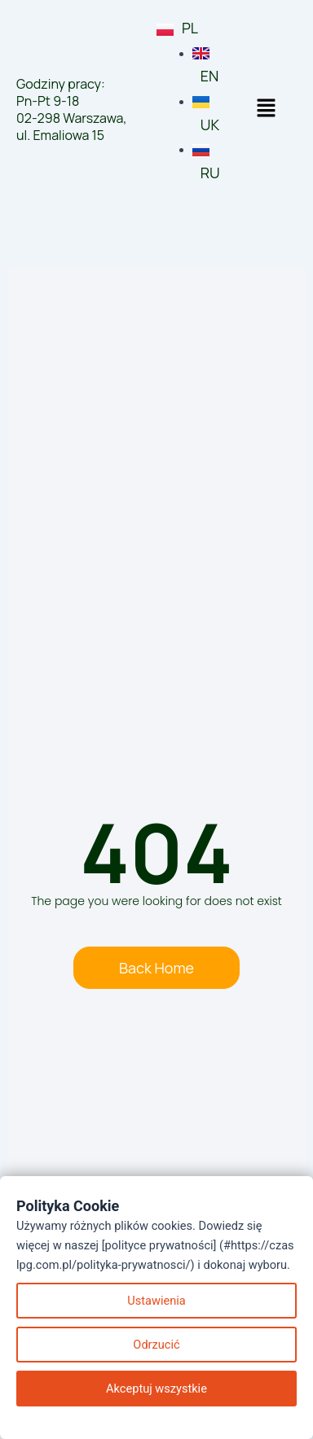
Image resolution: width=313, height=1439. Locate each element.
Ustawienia (156, 1300)
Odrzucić (156, 1344)
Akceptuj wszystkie (156, 1388)
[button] (265, 110)
